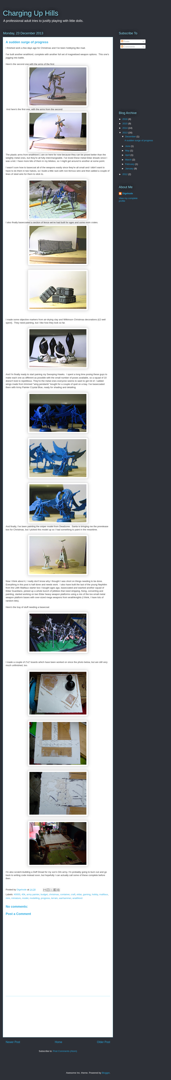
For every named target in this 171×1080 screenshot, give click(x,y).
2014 (125, 128)
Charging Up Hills (30, 13)
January (129, 168)
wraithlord (77, 898)
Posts (125, 41)
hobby (95, 894)
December (131, 136)
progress (45, 898)
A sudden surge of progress (139, 140)
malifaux (103, 894)
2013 (125, 132)
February (130, 164)
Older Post (103, 1042)
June (128, 146)
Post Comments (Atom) (65, 1051)
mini (8, 898)
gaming (87, 894)
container (65, 894)
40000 (17, 894)
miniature (16, 898)
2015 (125, 123)
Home (58, 1042)
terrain (54, 898)
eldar (79, 894)
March (128, 159)
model (25, 898)
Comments (128, 46)
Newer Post (13, 1042)
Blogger (106, 1072)
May (127, 150)
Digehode (127, 193)
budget (44, 894)
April (128, 155)
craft (73, 894)
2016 (125, 119)
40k (23, 894)
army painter (33, 894)
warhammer (65, 898)
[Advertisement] (58, 1016)
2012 (125, 174)
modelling (35, 898)
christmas (54, 894)
